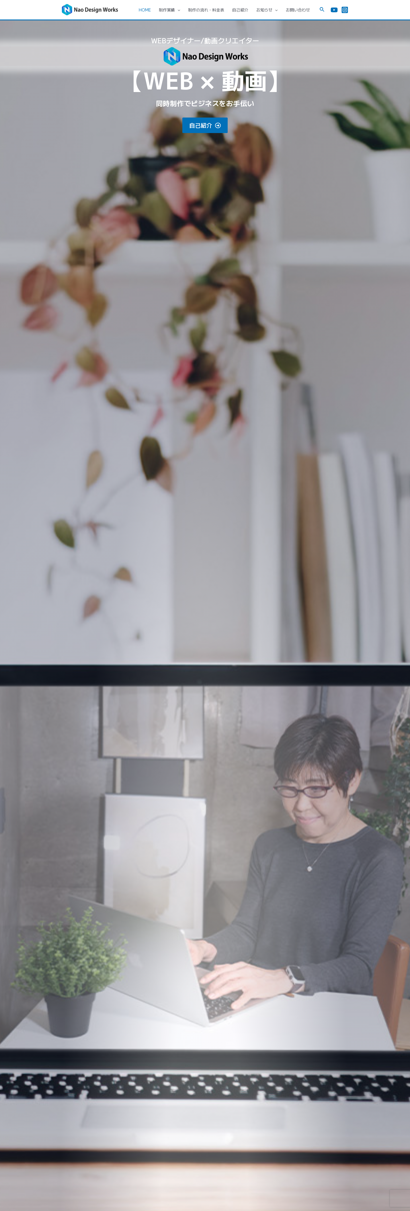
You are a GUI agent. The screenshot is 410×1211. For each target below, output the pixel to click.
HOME (145, 10)
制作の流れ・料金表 (206, 10)
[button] (205, 125)
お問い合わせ (298, 10)
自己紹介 (240, 10)
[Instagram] (344, 9)
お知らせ (267, 10)
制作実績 (169, 10)
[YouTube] (334, 9)
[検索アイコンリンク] (322, 9)
